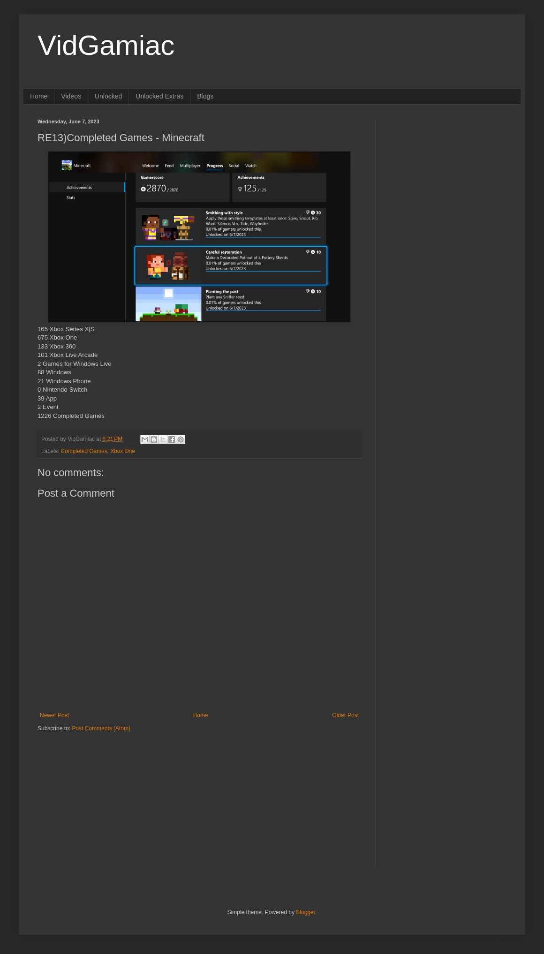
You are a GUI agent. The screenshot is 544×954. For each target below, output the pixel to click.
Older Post (345, 715)
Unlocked (108, 96)
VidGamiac (106, 45)
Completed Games (84, 451)
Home (38, 96)
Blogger (305, 912)
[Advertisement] (96, 791)
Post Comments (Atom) (101, 728)
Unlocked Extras (159, 96)
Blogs (205, 96)
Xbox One (122, 451)
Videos (71, 96)
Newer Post (54, 715)
